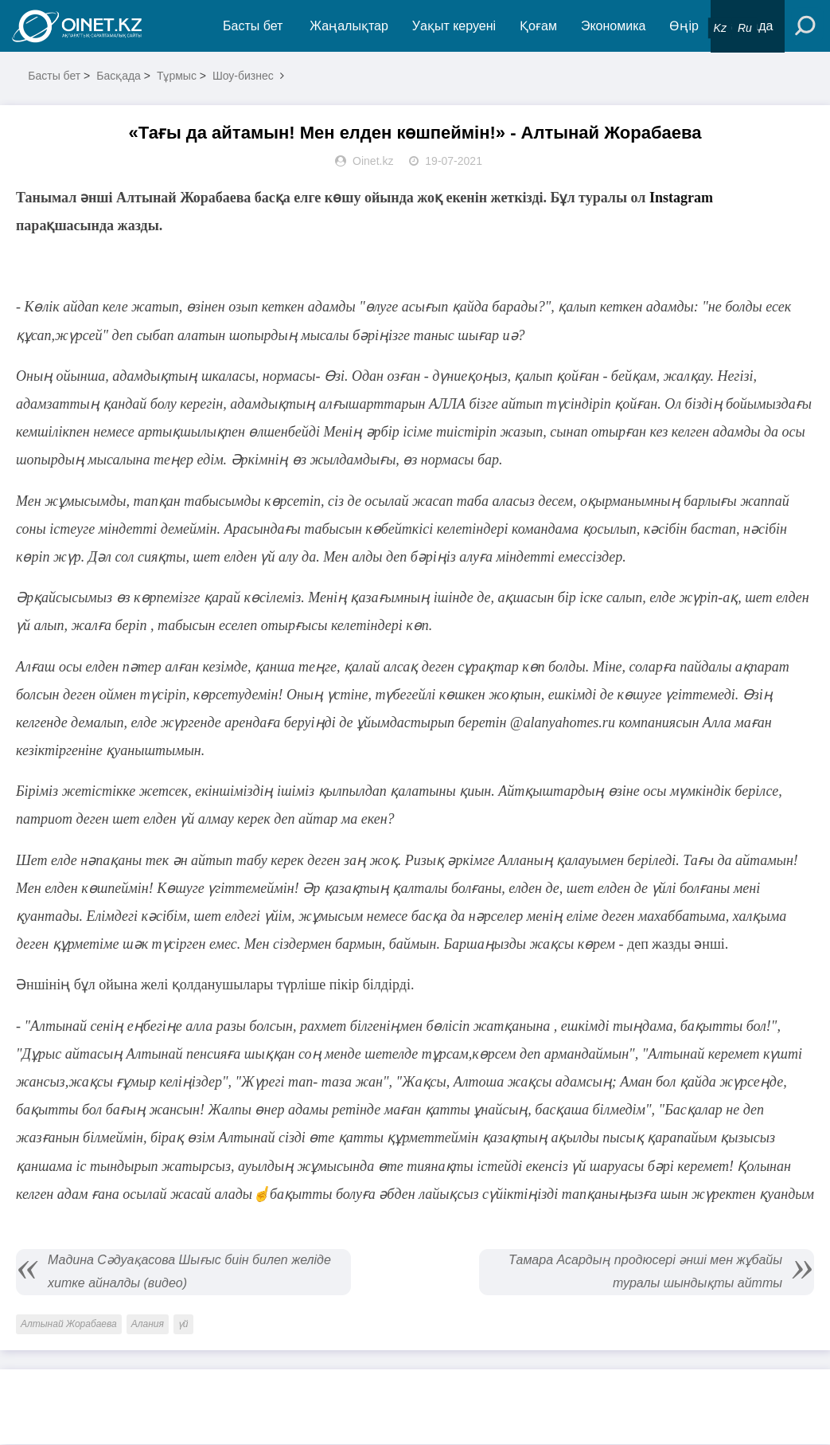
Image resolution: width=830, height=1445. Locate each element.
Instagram (679, 198)
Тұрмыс (177, 76)
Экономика (613, 26)
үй (183, 1324)
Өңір (684, 26)
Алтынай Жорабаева (69, 1324)
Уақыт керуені (454, 26)
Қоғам (539, 26)
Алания (147, 1324)
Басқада (118, 76)
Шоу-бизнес (243, 76)
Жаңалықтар (349, 26)
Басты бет (253, 26)
